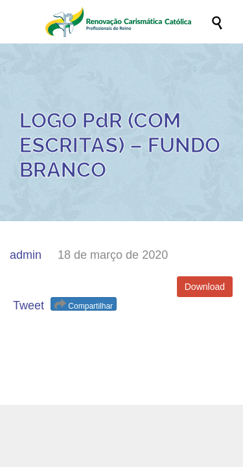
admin (25, 254)
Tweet (28, 305)
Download (205, 286)
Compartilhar (83, 304)
